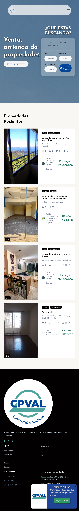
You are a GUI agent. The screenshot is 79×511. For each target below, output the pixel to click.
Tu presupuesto (49, 64)
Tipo (46, 54)
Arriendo (45, 194)
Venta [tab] (50, 42)
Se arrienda (47, 315)
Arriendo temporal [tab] (55, 45)
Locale (53, 194)
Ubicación (62, 54)
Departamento (54, 136)
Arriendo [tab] (63, 42)
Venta (44, 136)
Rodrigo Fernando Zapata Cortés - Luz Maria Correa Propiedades (52, 221)
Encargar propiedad (16, 64)
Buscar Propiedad (65, 68)
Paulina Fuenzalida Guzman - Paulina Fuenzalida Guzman (50, 166)
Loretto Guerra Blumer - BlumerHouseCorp (52, 336)
